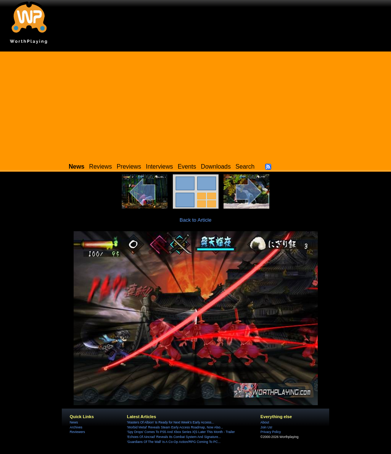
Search (244, 166)
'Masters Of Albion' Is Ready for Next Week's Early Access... (170, 422)
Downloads (216, 166)
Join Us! (266, 427)
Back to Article (196, 220)
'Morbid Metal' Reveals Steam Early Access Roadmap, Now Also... (175, 427)
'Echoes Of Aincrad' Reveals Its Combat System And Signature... (174, 437)
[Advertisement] (195, 105)
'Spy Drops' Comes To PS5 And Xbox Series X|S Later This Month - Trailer (181, 432)
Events (187, 166)
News (74, 422)
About (265, 422)
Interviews (159, 166)
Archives (76, 427)
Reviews (100, 166)
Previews (129, 166)
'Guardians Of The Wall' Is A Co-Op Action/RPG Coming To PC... (173, 442)
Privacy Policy (271, 432)
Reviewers (77, 432)
